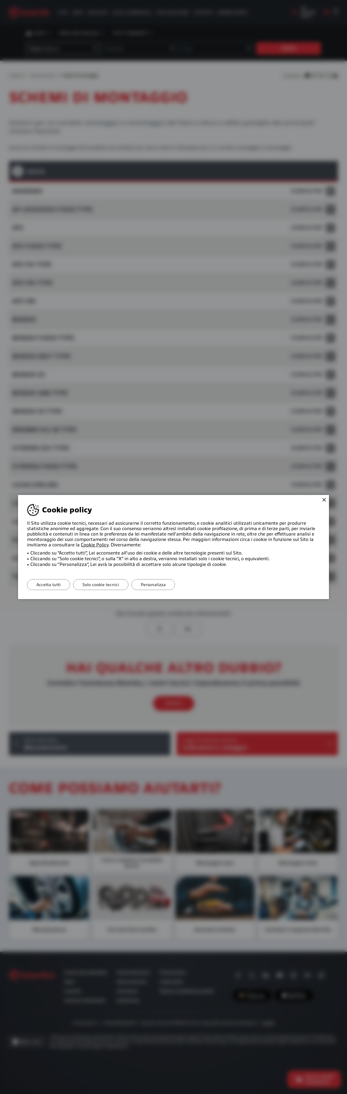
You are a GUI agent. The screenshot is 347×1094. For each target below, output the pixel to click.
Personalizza (153, 584)
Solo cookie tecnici (100, 584)
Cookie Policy (95, 544)
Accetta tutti (48, 584)
